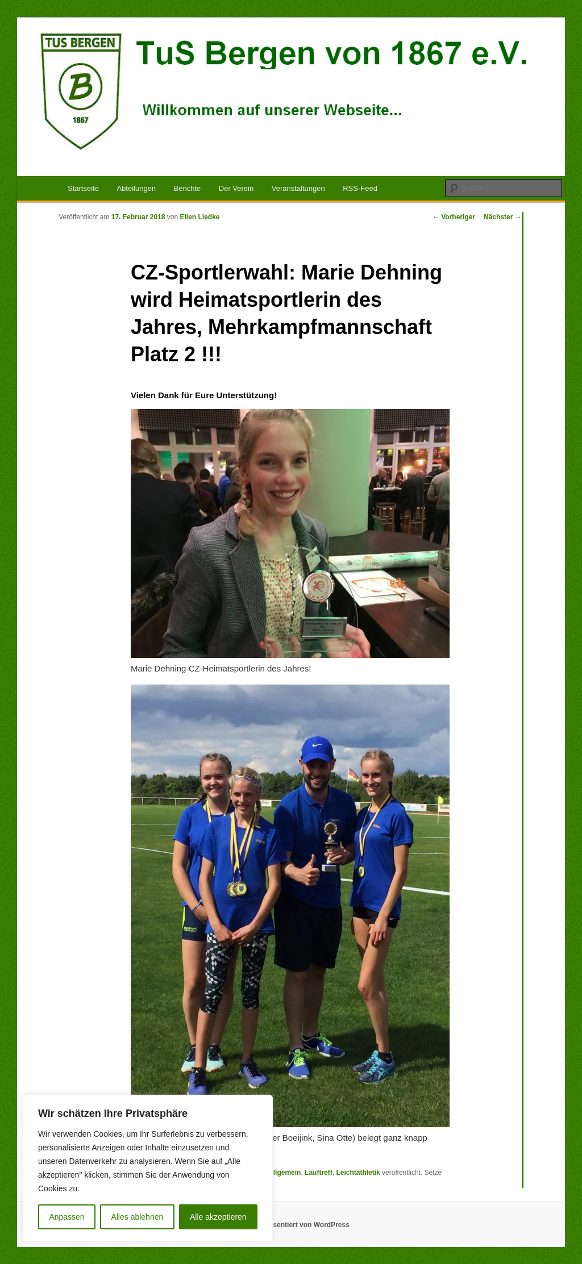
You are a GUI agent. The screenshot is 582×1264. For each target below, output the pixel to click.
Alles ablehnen (137, 1216)
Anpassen (66, 1216)
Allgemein (284, 1173)
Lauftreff (318, 1173)
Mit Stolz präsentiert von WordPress (291, 1225)
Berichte (187, 188)
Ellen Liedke (200, 217)
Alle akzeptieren (218, 1216)
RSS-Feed (360, 188)
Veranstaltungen (298, 188)
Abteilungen (136, 188)
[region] (148, 1168)
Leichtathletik (358, 1173)
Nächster (503, 217)
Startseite (83, 188)
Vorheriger (454, 217)
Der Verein (236, 188)
